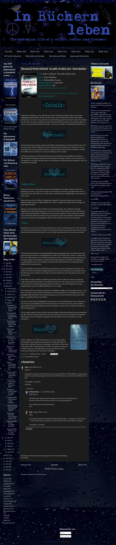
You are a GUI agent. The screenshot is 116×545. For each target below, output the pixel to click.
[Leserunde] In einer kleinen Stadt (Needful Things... (12, 315)
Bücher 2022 (75, 52)
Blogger (67, 542)
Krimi (5, 486)
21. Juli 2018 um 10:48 (48, 392)
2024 (7, 269)
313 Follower (97, 269)
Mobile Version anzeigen (54, 468)
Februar (9, 449)
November (10, 291)
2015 (7, 461)
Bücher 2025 (35, 52)
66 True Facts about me (12, 56)
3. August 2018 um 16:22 (40, 412)
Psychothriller (29, 357)
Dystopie (6, 504)
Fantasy (6, 496)
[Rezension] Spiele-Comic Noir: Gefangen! (11, 357)
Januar (9, 452)
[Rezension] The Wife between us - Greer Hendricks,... (12, 431)
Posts (62, 533)
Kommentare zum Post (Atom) (37, 474)
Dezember (10, 288)
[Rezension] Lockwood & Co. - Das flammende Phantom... (11, 340)
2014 (7, 464)
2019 (7, 283)
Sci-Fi (5, 518)
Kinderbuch (7, 509)
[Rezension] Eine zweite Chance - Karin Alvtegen (12, 399)
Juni (8, 438)
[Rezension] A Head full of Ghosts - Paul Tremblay (11, 323)
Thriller (6, 481)
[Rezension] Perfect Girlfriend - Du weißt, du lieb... (12, 349)
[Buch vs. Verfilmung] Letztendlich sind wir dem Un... (11, 365)
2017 (7, 455)
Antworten (28, 384)
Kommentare (64, 536)
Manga (6, 515)
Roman (36, 357)
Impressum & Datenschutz (79, 56)
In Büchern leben (34, 392)
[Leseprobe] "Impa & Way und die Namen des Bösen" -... (11, 383)
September (10, 297)
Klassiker (6, 499)
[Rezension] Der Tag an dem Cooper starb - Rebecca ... (12, 374)
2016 (7, 458)
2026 (7, 263)
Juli (8, 303)
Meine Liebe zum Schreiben (35, 56)
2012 (7, 470)
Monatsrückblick (8, 501)
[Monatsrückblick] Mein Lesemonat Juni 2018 (12, 423)
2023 (7, 272)
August (9, 300)
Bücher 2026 (21, 52)
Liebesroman (7, 506)
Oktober (10, 294)
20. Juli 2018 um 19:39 (34, 367)
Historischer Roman (9, 511)
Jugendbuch (7, 484)
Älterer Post (82, 464)
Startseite (8, 52)
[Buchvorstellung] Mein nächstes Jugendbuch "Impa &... (12, 407)
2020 (7, 280)
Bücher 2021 (89, 52)
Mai (8, 440)
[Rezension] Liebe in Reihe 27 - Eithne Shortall (12, 392)
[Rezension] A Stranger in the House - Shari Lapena (12, 307)
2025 (7, 266)
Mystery (6, 520)
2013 (7, 467)
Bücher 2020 (103, 52)
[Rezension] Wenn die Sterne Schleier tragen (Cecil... (12, 415)
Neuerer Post (26, 464)
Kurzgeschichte (8, 523)
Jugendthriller (8, 491)
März (9, 446)
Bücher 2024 (48, 52)
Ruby (26, 367)
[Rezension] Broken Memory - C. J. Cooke (11, 331)
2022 (7, 275)
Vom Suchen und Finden (57, 56)
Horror (5, 489)
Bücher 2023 (62, 52)
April (9, 443)
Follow (93, 277)
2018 (7, 286)
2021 (7, 277)
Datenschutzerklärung (60, 456)
